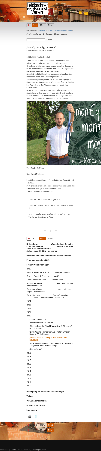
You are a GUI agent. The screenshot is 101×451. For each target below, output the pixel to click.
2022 (29, 308)
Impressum (32, 410)
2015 (29, 368)
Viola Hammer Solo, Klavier (41, 323)
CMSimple (15, 449)
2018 (29, 357)
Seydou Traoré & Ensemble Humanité (43, 276)
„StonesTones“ (36, 349)
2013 (29, 375)
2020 (70, 31)
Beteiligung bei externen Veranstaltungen (45, 392)
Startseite (42, 31)
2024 (29, 301)
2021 (29, 312)
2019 (29, 353)
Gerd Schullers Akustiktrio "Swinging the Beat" (49, 272)
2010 (29, 386)
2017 (29, 360)
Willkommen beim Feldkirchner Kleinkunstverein (49, 256)
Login (44, 449)
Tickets (30, 396)
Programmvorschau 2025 (38, 260)
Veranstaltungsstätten (37, 401)
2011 (29, 382)
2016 (29, 364)
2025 (29, 269)
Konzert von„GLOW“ (40, 319)
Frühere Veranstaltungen (56, 31)
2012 (29, 378)
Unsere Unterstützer (36, 406)
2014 (29, 371)
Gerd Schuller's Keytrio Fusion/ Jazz (45, 280)
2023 (29, 305)
